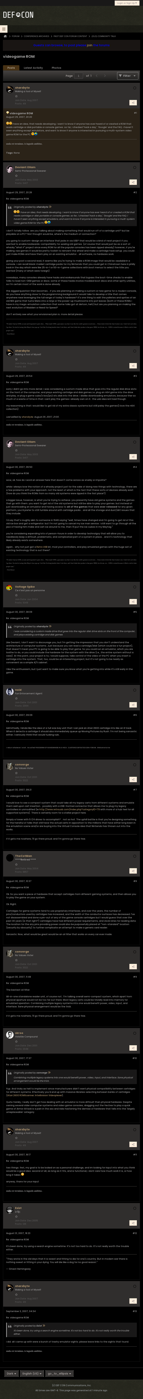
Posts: (18, 103)
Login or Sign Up (127, 3)
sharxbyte (27, 416)
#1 (135, 112)
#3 (135, 376)
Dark (11, 1373)
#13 (135, 1311)
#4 (135, 467)
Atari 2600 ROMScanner (20, 1095)
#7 (135, 789)
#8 (135, 881)
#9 (135, 976)
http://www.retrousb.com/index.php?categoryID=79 (69, 809)
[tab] (11, 68)
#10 (134, 1058)
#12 (135, 1233)
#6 (135, 715)
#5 (135, 611)
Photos (56, 68)
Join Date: (21, 100)
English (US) (32, 1373)
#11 (135, 1154)
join (89, 45)
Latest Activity (33, 68)
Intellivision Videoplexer (48, 1095)
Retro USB (41, 546)
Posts (11, 68)
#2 (135, 192)
